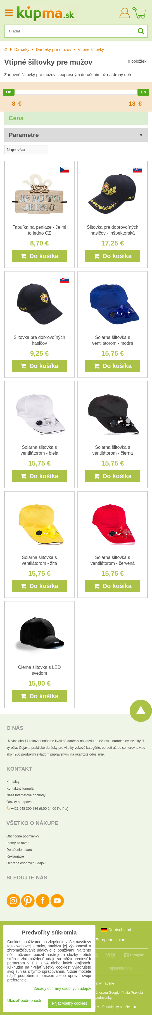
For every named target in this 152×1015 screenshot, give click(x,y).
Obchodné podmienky (22, 836)
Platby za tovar (17, 843)
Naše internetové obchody (25, 795)
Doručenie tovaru (19, 850)
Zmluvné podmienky (96, 998)
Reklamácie (15, 856)
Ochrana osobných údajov (25, 863)
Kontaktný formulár (20, 788)
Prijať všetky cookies (69, 1003)
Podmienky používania (119, 1007)
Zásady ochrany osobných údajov (62, 988)
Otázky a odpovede (20, 802)
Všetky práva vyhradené (96, 983)
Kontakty (13, 782)
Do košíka (39, 255)
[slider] (9, 92)
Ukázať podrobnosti (24, 1001)
